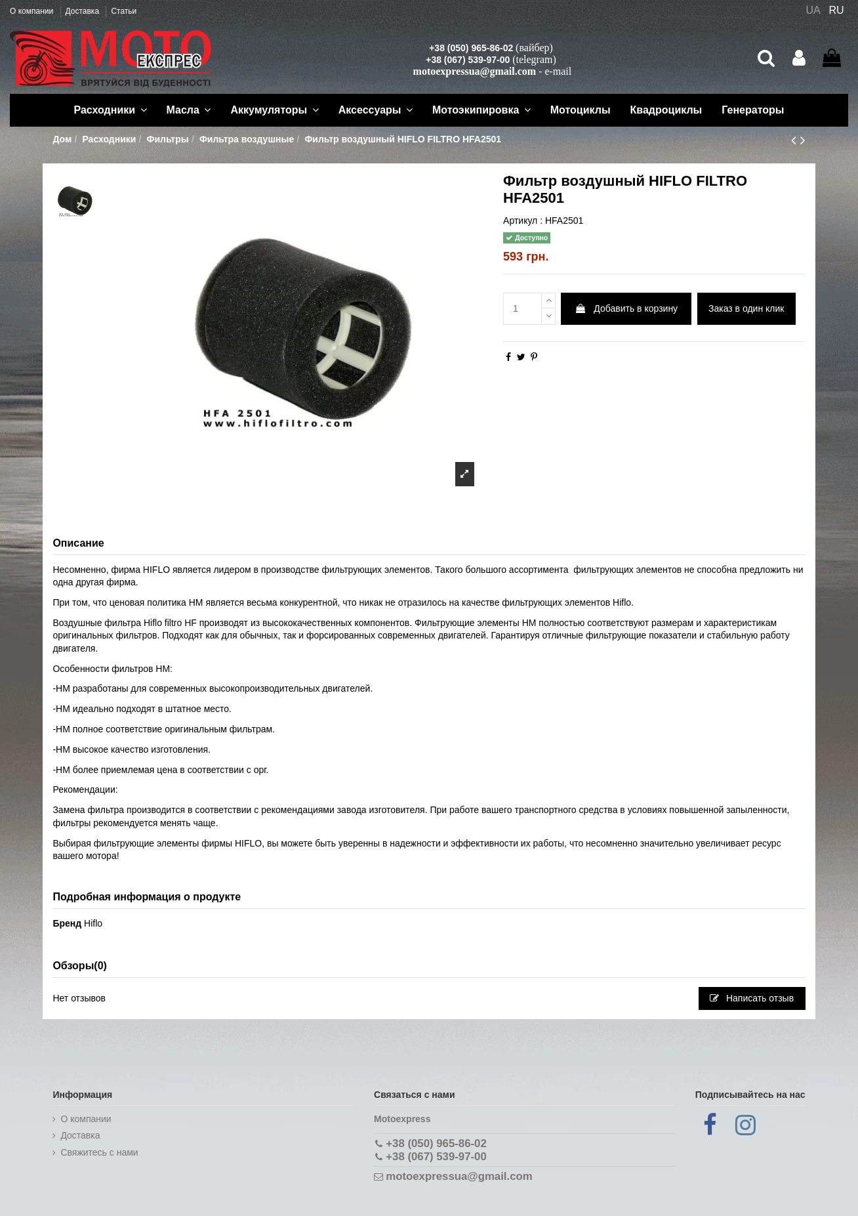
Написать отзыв (752, 998)
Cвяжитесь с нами (99, 1152)
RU (836, 10)
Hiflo (93, 923)
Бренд (66, 923)
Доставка (84, 11)
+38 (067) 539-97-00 (468, 59)
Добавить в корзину (626, 308)
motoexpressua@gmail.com (474, 71)
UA (813, 10)
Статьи (123, 11)
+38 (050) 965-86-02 (471, 48)
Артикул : (522, 220)
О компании (33, 11)
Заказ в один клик (746, 308)
